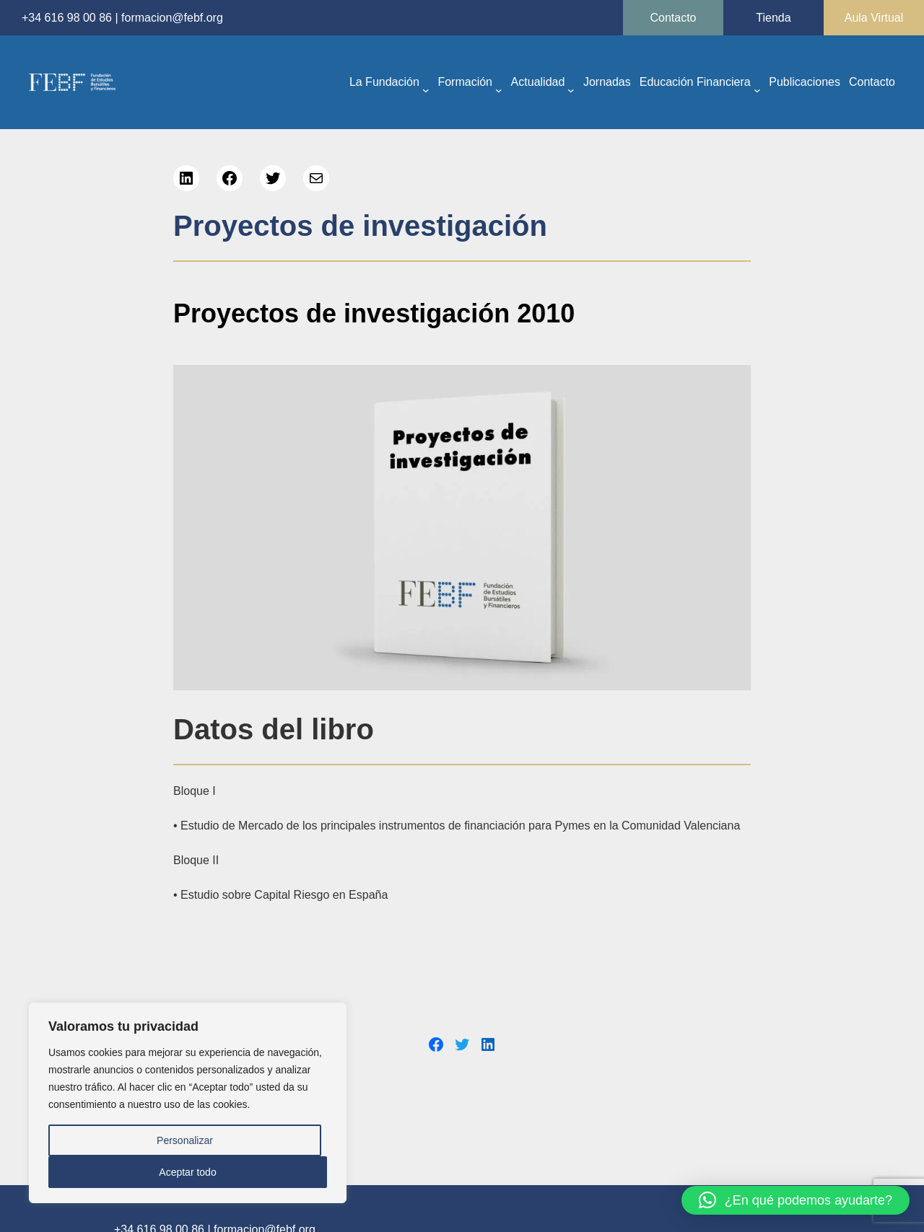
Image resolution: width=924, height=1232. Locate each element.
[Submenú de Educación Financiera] (757, 89)
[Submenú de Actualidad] (571, 89)
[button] (795, 1200)
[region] (187, 1103)
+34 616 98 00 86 (67, 18)
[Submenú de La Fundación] (426, 89)
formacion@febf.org (172, 18)
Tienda (773, 18)
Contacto (673, 18)
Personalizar (185, 1140)
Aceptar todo (187, 1172)
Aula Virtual (874, 18)
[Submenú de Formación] (498, 89)
